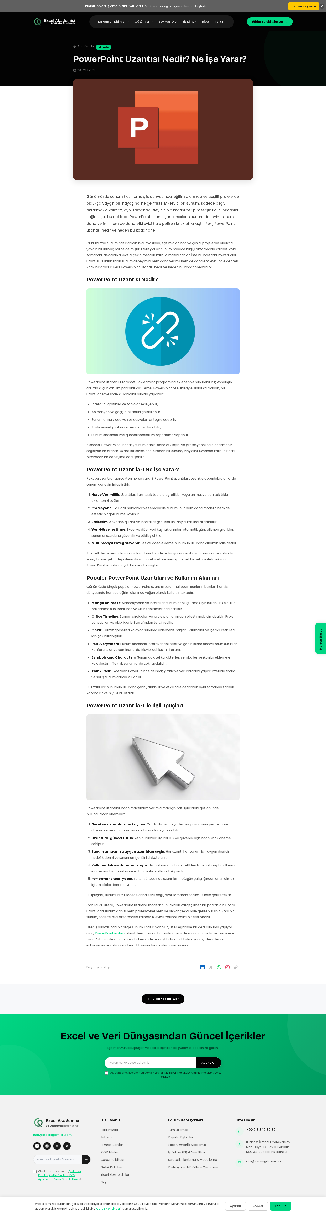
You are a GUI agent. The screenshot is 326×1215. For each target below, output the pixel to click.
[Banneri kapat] (321, 6)
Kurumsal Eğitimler (113, 22)
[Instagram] (57, 1146)
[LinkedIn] (37, 1146)
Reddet (256, 1206)
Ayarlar (232, 1206)
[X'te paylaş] (211, 967)
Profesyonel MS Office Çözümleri (193, 1167)
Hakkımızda (109, 1129)
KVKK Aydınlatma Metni (198, 1072)
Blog (205, 22)
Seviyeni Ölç (168, 22)
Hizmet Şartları (112, 1144)
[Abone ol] (86, 1159)
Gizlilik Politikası (173, 1072)
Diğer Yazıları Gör (163, 999)
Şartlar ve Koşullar (151, 1072)
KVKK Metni (109, 1152)
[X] (67, 1146)
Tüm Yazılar (84, 46)
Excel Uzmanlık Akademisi (187, 1144)
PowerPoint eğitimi (110, 933)
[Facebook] (47, 1146)
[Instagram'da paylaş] (227, 967)
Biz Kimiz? (189, 22)
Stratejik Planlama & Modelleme (192, 1159)
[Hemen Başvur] (321, 638)
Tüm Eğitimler (178, 1129)
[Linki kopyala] (236, 967)
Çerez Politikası (71, 1179)
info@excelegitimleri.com (52, 1135)
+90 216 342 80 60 (260, 1129)
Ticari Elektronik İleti (115, 1174)
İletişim (220, 22)
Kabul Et (280, 1206)
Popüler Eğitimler (180, 1137)
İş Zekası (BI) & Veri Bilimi (186, 1152)
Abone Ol (208, 1063)
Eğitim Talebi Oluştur (270, 22)
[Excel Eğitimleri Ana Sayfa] (55, 22)
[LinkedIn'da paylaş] (202, 967)
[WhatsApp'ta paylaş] (219, 967)
